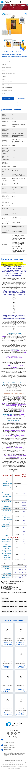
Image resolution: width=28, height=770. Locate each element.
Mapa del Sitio (19, 760)
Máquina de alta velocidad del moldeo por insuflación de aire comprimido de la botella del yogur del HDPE (7, 639)
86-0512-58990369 (9, 742)
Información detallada (9, 104)
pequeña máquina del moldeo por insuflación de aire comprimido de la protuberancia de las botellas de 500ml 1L (7, 686)
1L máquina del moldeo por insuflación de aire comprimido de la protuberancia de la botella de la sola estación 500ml (7, 662)
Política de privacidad (10, 760)
